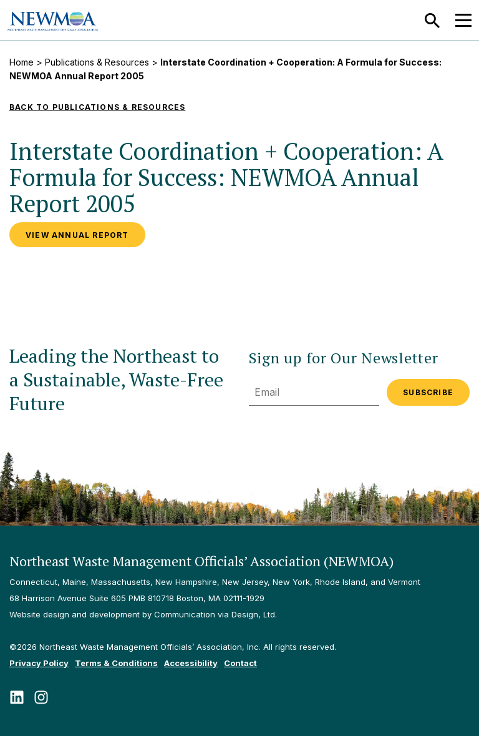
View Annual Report (77, 235)
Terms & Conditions (116, 663)
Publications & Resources (97, 62)
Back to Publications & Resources (97, 107)
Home (21, 62)
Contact (240, 663)
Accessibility (191, 663)
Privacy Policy (39, 663)
